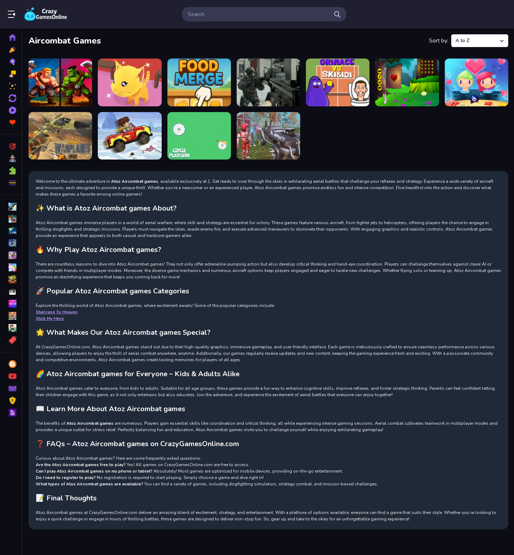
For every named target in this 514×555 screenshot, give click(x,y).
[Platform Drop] (199, 136)
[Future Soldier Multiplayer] (268, 82)
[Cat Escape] (129, 82)
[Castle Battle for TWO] (60, 82)
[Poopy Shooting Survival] (268, 136)
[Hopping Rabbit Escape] (407, 82)
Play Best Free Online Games (45, 14)
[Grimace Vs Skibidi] (337, 82)
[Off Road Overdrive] (129, 136)
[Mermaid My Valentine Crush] (476, 82)
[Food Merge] (199, 82)
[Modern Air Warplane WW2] (60, 136)
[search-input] (258, 14)
